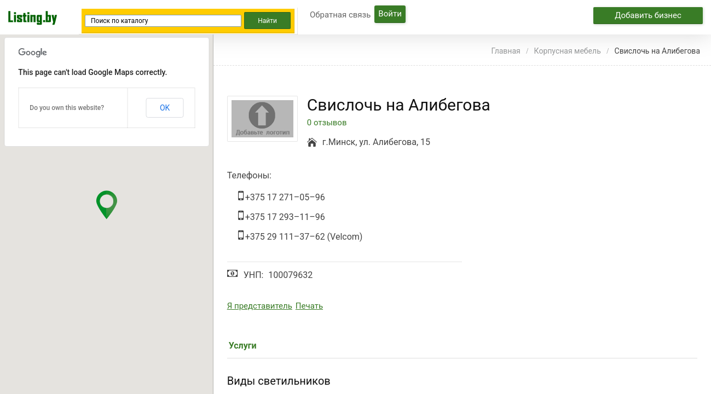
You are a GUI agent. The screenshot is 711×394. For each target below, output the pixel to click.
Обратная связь (340, 15)
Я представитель (259, 306)
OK (165, 107)
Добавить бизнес (648, 15)
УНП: (254, 275)
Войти (389, 14)
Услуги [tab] (243, 345)
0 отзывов (327, 123)
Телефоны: (249, 175)
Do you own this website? (67, 108)
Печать (309, 306)
